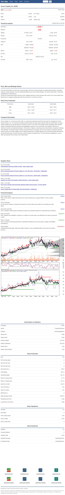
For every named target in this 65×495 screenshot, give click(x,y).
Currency (26, 1)
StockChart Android (9, 482)
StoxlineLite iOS (25, 474)
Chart (16, 1)
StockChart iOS (9, 474)
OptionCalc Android (56, 482)
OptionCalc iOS (56, 474)
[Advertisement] (32, 73)
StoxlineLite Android (25, 482)
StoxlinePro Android (40, 482)
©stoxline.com (4, 488)
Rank (20, 1)
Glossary (26, 488)
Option (17, 488)
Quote (11, 1)
